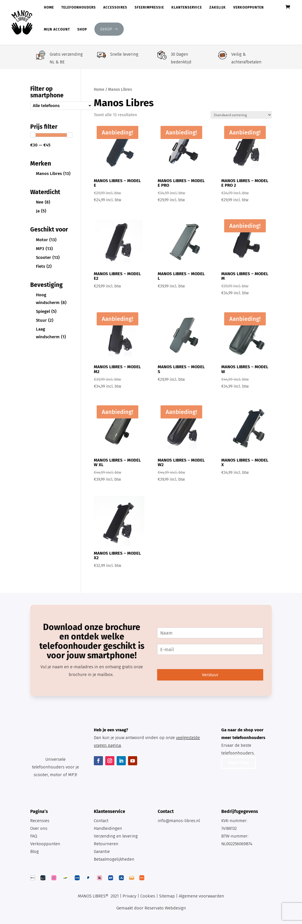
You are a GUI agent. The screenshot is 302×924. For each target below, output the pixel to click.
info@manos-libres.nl (179, 820)
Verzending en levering (116, 836)
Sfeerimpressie (149, 7)
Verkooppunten (248, 7)
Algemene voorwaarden (201, 896)
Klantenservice (186, 7)
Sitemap (167, 896)
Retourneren (106, 843)
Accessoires (115, 7)
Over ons (38, 828)
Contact (101, 820)
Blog (34, 851)
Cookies (147, 896)
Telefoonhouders (78, 7)
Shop (82, 29)
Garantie (102, 851)
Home (49, 7)
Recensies (39, 820)
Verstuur (210, 674)
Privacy (129, 896)
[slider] (33, 135)
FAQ (33, 836)
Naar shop (238, 762)
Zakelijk (217, 7)
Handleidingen (108, 828)
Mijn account (57, 29)
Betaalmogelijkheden (114, 859)
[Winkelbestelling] (241, 115)
